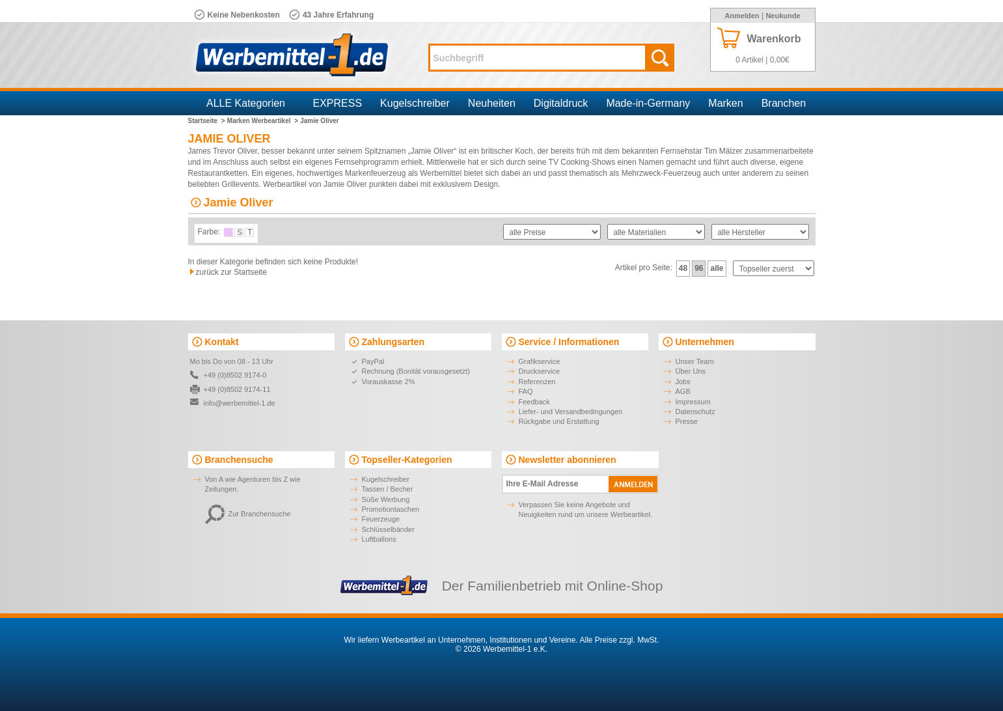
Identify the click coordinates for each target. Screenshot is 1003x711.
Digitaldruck (561, 103)
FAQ (526, 391)
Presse (687, 421)
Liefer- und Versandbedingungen (571, 411)
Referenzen (537, 381)
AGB (683, 391)
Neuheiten (491, 103)
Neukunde (782, 16)
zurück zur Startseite (231, 272)
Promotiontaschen (391, 509)
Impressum (693, 402)
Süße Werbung (386, 499)
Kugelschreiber (415, 103)
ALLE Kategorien (245, 103)
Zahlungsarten (393, 342)
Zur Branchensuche (248, 514)
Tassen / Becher (387, 489)
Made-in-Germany (648, 103)
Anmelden (741, 16)
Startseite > (206, 120)
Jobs (683, 381)
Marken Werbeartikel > (262, 120)
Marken (725, 103)
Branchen (784, 103)
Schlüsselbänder (388, 529)
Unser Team (695, 361)
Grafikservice (539, 361)
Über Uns (691, 371)
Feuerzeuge (381, 519)
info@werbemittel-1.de (239, 403)
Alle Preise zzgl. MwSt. (619, 640)
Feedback (534, 402)
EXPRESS (338, 103)
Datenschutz (695, 411)
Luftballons (379, 539)
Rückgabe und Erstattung (559, 421)
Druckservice (539, 371)
